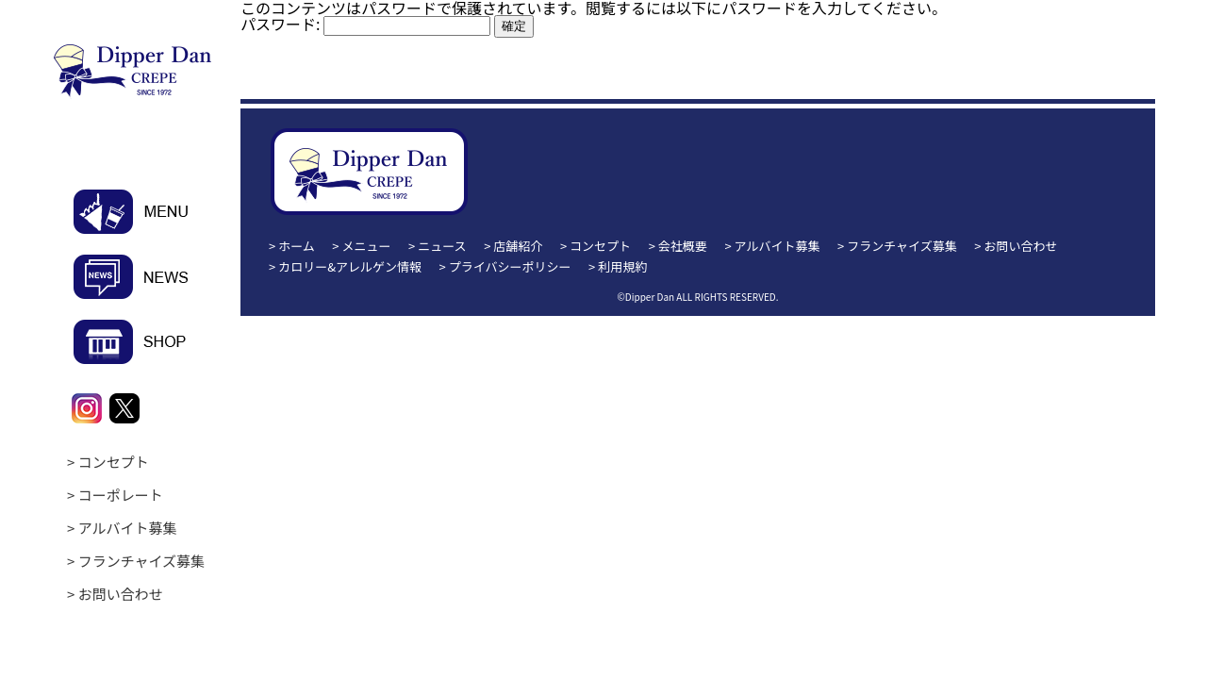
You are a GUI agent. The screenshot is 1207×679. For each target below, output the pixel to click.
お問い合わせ (120, 594)
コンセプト (113, 462)
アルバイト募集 (127, 528)
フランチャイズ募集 (141, 561)
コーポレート (120, 495)
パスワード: (365, 23)
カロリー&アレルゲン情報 (350, 266)
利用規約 (622, 266)
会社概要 (682, 246)
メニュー (366, 246)
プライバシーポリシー (510, 266)
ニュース (442, 246)
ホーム (296, 246)
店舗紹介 (517, 246)
